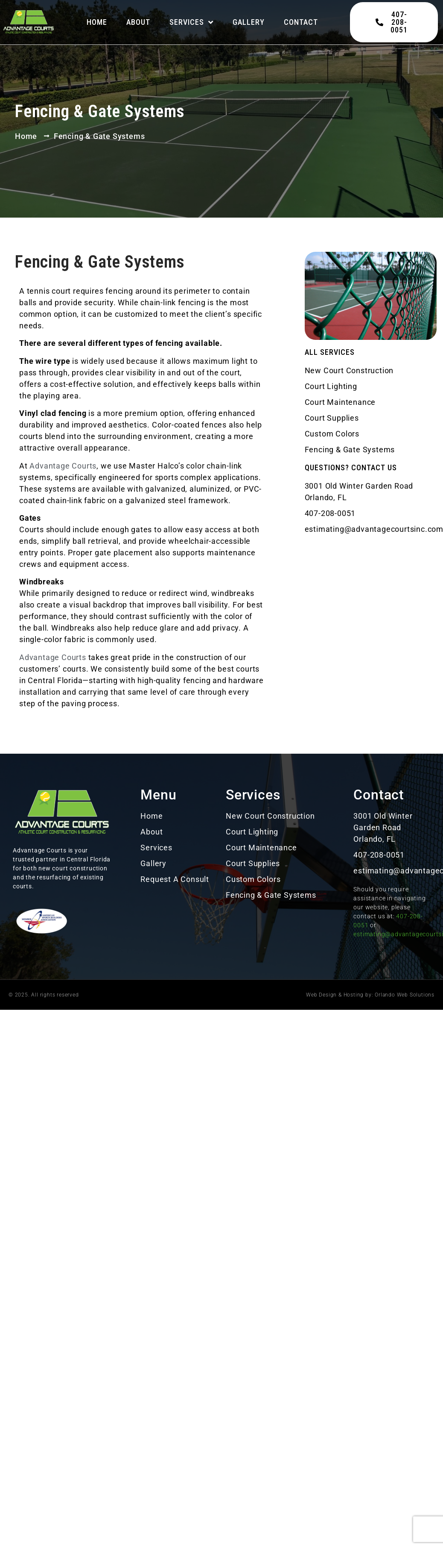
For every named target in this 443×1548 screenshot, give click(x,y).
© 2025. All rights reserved (44, 995)
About (138, 22)
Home (97, 22)
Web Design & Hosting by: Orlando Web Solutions (370, 995)
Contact (301, 22)
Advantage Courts (62, 465)
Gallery (249, 22)
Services (191, 22)
